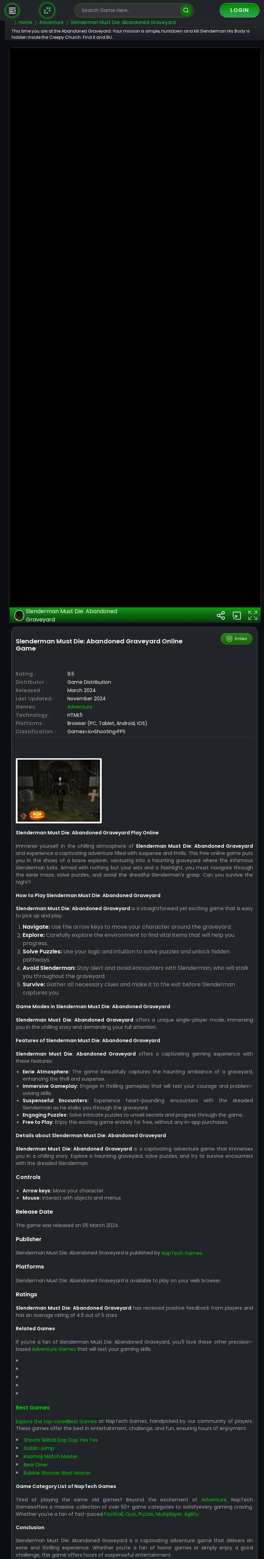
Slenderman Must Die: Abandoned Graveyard (83, 846)
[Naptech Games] (47, 10)
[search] (186, 10)
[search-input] (129, 10)
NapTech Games (199, 1491)
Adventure (97, 937)
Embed (237, 870)
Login (239, 10)
